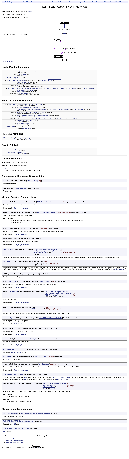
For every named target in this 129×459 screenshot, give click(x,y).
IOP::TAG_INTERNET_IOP (61, 378)
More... (30, 11)
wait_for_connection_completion (26, 119)
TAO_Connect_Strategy (9, 138)
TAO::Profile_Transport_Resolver (31, 89)
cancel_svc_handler (22, 112)
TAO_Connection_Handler (36, 112)
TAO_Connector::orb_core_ (25, 421)
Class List (55, 2)
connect (19, 89)
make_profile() (119, 270)
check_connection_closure (24, 116)
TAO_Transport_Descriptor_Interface (53, 89)
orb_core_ (20, 152)
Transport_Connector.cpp (15, 441)
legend (64, 33)
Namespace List (19, 2)
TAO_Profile (12, 80)
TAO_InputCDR (29, 90)
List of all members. (8, 61)
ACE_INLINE (7, 349)
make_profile (20, 104)
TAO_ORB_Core (24, 82)
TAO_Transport (11, 88)
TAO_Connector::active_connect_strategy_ (35, 414)
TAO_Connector (21, 71)
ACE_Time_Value (73, 89)
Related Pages (120, 2)
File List (71, 2)
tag (18, 77)
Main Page (9, 2)
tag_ (18, 149)
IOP (18, 150)
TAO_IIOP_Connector (21, 208)
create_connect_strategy (24, 124)
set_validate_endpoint (23, 108)
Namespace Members (83, 2)
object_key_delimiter (23, 93)
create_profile (21, 90)
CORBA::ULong (31, 71)
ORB (22, 122)
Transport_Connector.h (14, 439)
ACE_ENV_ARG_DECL (54, 79)
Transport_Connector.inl (14, 442)
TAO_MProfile (38, 79)
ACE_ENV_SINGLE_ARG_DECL (34, 104)
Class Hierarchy (31, 2)
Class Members (97, 2)
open (18, 82)
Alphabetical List (44, 2)
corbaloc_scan (21, 80)
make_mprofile (21, 79)
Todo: (4, 169)
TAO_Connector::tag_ (22, 428)
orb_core (19, 120)
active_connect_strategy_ (24, 138)
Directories (64, 2)
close (18, 85)
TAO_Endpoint (34, 108)
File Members (108, 2)
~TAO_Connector (21, 74)
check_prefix (20, 92)
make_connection (22, 109)
